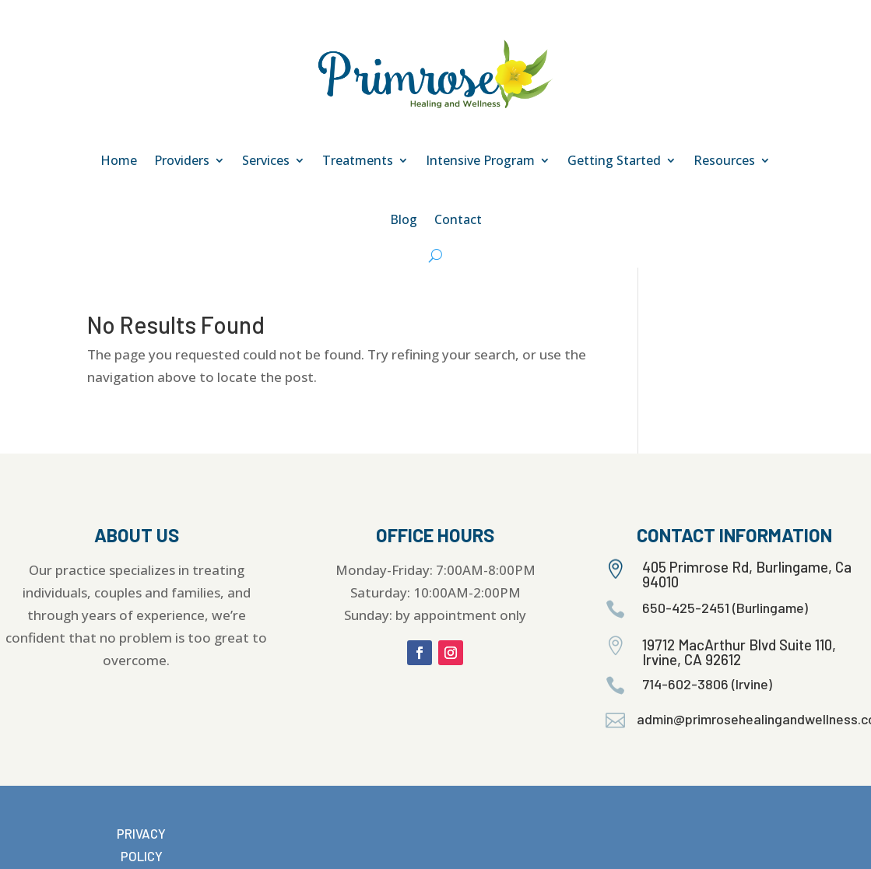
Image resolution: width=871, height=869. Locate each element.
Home (118, 160)
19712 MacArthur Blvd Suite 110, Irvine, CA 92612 (739, 652)
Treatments (357, 160)
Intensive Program (480, 160)
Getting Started (614, 160)
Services (266, 160)
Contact (458, 219)
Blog (403, 219)
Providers (181, 160)
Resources (724, 160)
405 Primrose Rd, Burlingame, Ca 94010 (747, 574)
